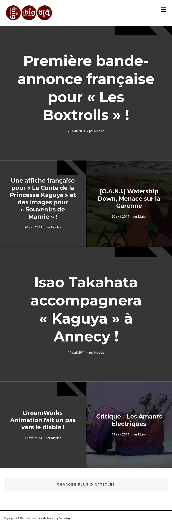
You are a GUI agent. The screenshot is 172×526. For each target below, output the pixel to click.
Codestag (64, 518)
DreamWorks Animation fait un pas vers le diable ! (43, 420)
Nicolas (99, 131)
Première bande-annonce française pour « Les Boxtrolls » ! (86, 88)
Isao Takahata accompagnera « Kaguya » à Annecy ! (86, 309)
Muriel (142, 216)
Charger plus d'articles (86, 484)
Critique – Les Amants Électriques (129, 420)
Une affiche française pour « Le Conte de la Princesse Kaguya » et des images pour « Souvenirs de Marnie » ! (43, 198)
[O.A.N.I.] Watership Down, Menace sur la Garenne (129, 198)
